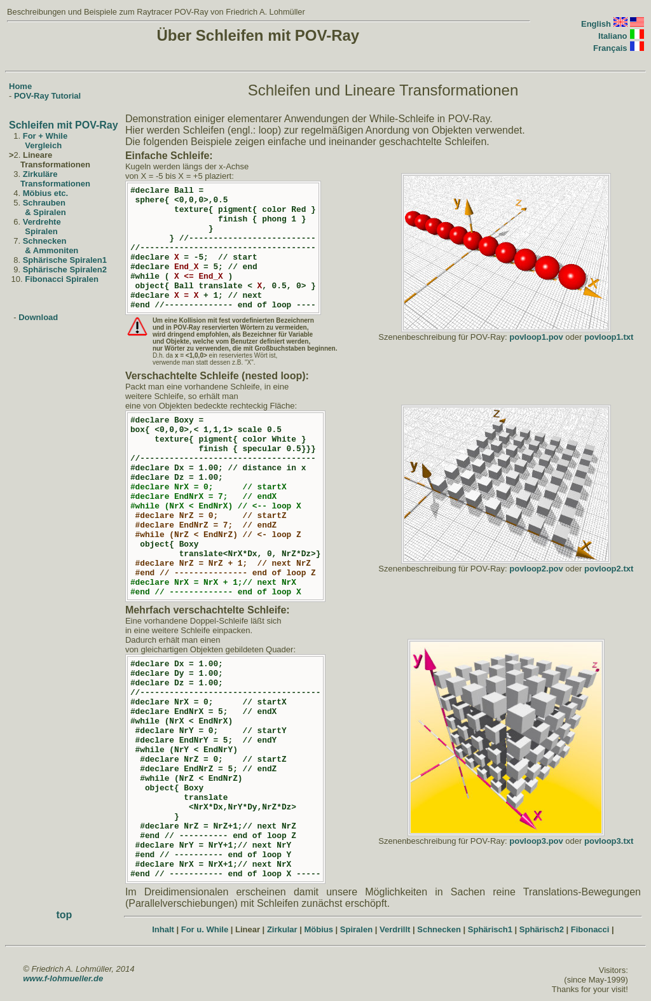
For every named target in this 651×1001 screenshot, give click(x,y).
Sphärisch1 (490, 929)
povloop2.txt (608, 568)
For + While (45, 136)
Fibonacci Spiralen (62, 279)
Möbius (318, 929)
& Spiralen (45, 212)
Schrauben (44, 202)
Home (20, 86)
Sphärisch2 (541, 929)
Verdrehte (42, 222)
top (64, 914)
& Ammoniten (51, 250)
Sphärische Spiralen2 (65, 269)
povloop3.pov (536, 841)
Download (38, 317)
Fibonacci (590, 929)
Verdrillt (395, 929)
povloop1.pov (536, 337)
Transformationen (55, 183)
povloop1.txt (608, 337)
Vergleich (43, 145)
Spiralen (41, 231)
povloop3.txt (608, 841)
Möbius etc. (46, 193)
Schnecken (45, 241)
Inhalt (163, 929)
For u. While (204, 929)
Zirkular (282, 929)
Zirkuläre (40, 174)
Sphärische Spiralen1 (65, 260)
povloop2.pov (536, 568)
